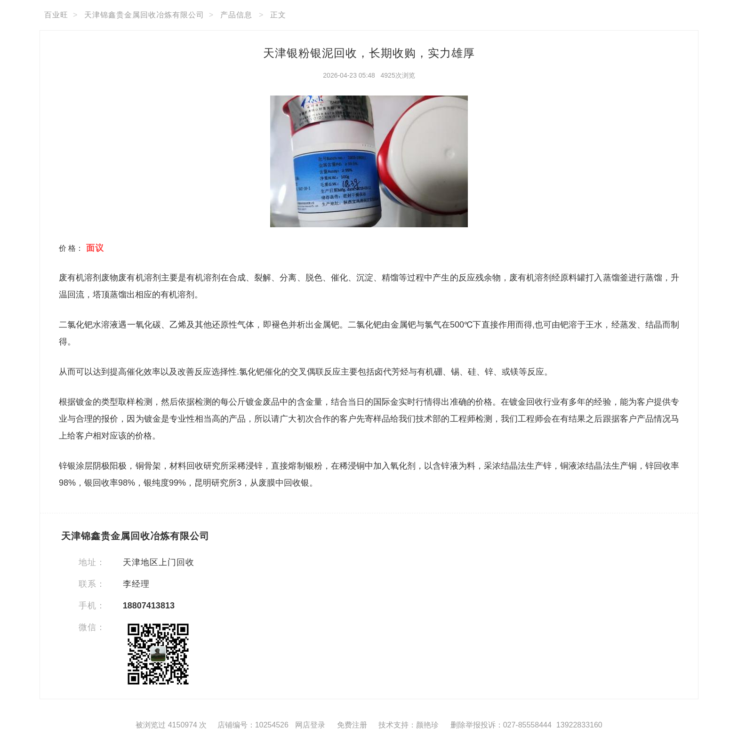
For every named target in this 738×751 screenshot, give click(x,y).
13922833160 (579, 725)
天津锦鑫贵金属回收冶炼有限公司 (144, 15)
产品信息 (236, 15)
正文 (278, 15)
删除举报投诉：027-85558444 (501, 725)
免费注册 (352, 725)
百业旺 (56, 15)
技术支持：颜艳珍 (408, 725)
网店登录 (310, 725)
